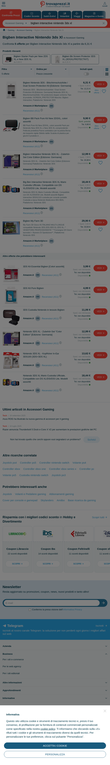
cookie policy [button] (48, 728)
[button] (105, 711)
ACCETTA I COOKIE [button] (55, 745)
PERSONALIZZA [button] (55, 754)
